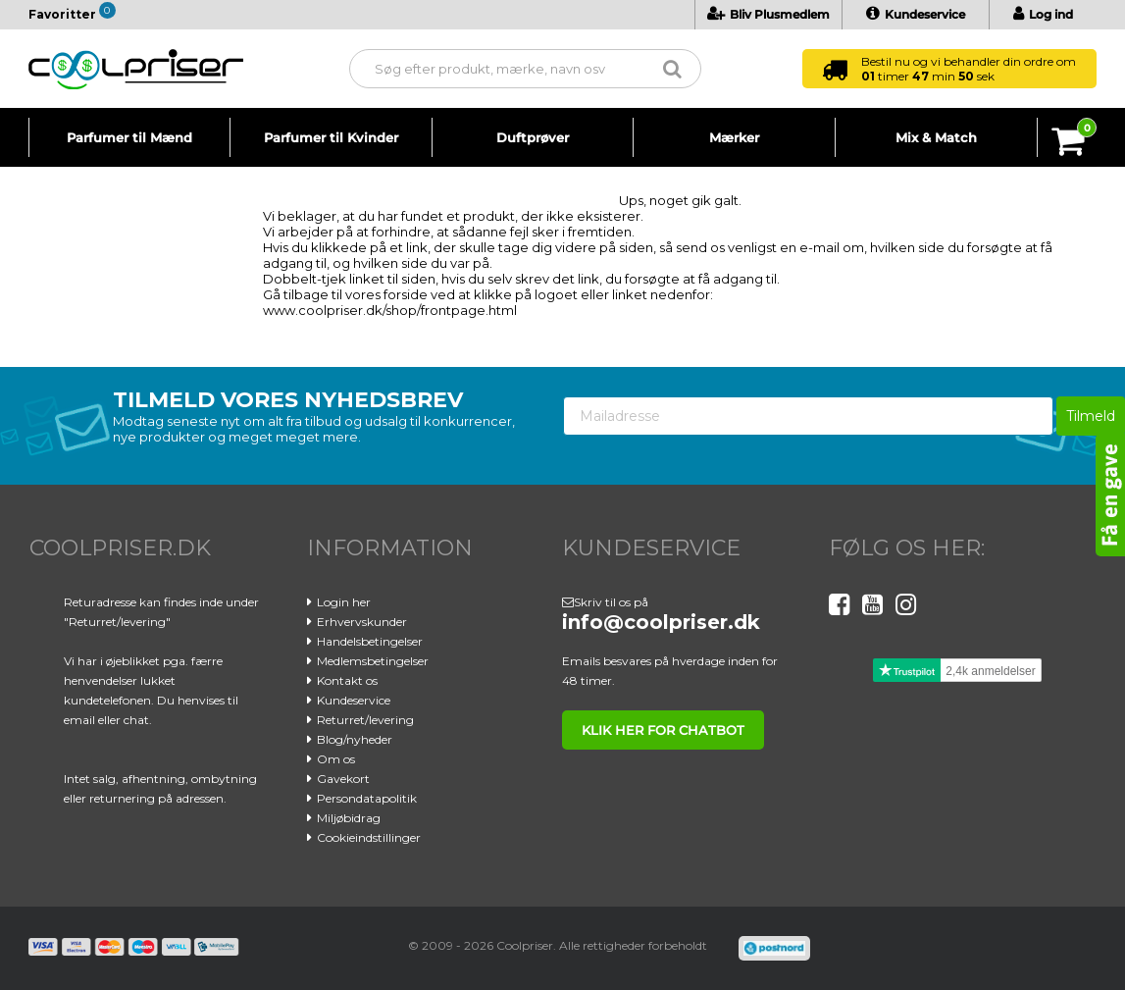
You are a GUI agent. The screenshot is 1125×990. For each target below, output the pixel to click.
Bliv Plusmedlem (768, 14)
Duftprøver (532, 137)
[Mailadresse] (808, 416)
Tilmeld (1090, 416)
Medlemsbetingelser (373, 660)
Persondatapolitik (367, 798)
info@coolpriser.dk (661, 622)
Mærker (734, 137)
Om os (336, 759)
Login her (344, 602)
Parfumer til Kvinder (331, 137)
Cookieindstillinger (369, 837)
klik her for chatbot (663, 730)
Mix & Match (936, 137)
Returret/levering (365, 719)
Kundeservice (915, 14)
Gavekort (343, 778)
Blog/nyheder (354, 739)
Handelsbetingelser (370, 641)
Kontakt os (347, 680)
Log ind (1043, 14)
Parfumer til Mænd (129, 137)
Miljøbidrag (349, 817)
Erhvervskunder (362, 621)
